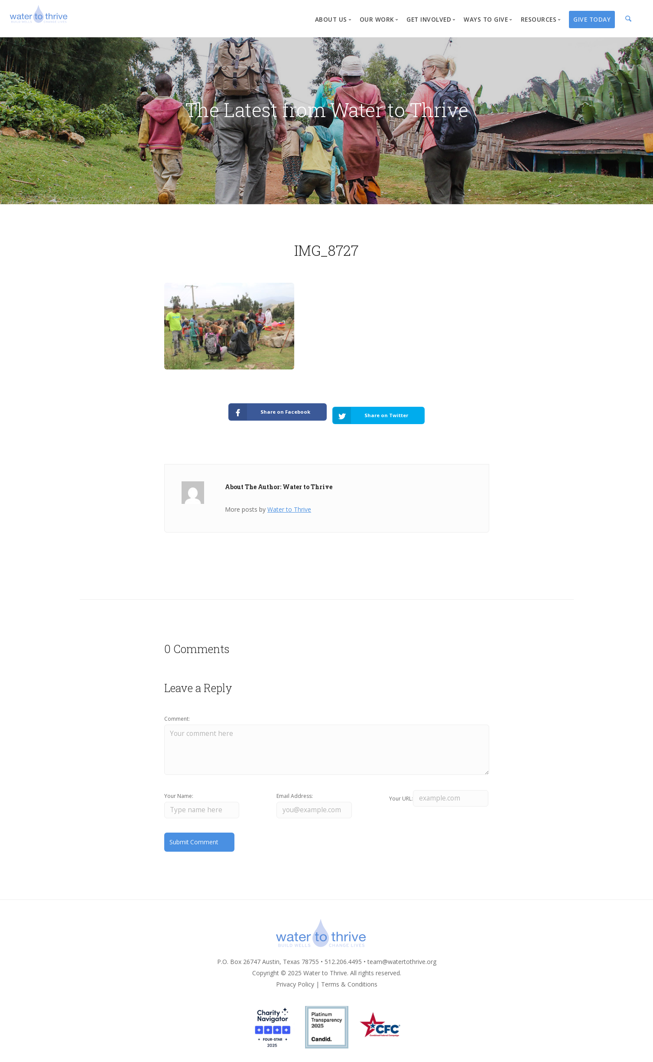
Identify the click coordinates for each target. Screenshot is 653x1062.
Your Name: (178, 791)
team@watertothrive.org (401, 958)
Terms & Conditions (349, 981)
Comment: (177, 713)
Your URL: (401, 791)
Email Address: (294, 791)
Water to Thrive (289, 503)
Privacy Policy (295, 981)
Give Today (592, 19)
